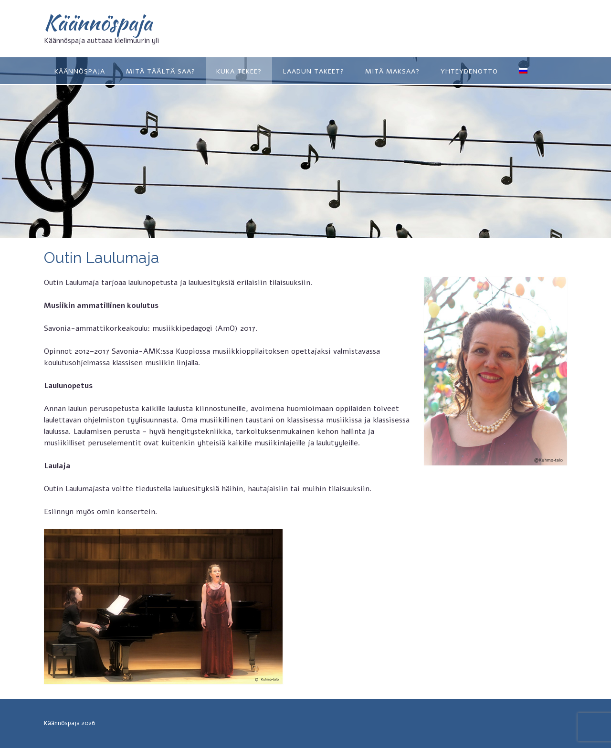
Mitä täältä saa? (160, 71)
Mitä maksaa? (392, 71)
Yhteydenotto (469, 71)
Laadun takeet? (313, 71)
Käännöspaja (98, 22)
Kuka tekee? (239, 71)
